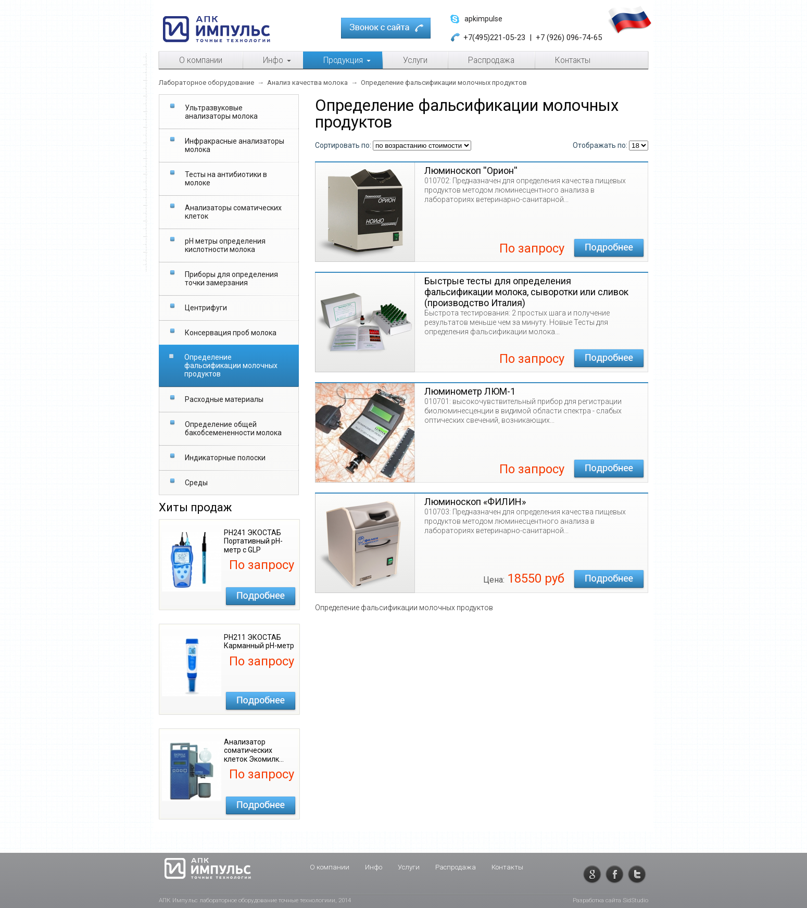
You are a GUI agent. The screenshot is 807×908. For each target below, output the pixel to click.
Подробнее (260, 596)
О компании (329, 867)
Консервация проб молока (230, 333)
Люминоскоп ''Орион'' (471, 170)
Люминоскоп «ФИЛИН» (475, 501)
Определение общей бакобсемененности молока (233, 428)
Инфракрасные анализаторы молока (234, 145)
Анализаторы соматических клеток (233, 212)
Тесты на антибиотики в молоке (226, 178)
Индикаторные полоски (225, 457)
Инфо (373, 867)
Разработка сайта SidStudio (610, 900)
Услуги (409, 867)
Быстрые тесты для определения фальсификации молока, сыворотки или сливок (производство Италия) (526, 291)
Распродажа (455, 867)
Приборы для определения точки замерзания (231, 278)
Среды (196, 482)
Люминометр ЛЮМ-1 (469, 391)
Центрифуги (206, 308)
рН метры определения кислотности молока (225, 245)
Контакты (507, 867)
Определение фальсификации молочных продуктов (231, 365)
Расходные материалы (224, 399)
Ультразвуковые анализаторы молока (221, 112)
